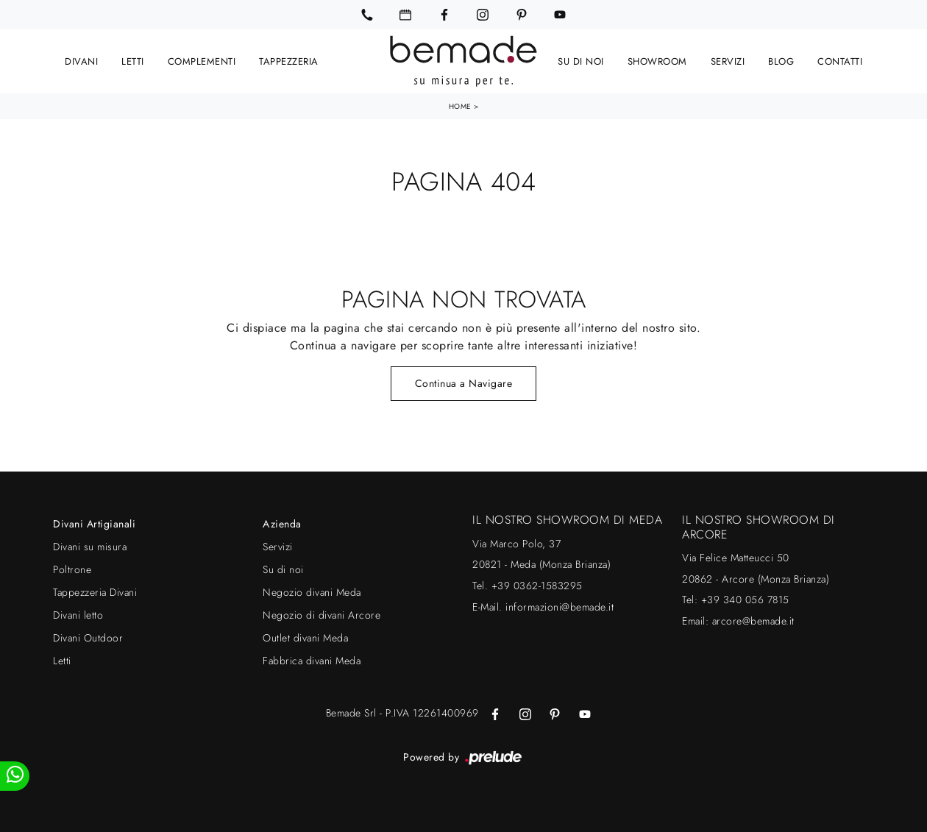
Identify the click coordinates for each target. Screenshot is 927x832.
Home (460, 105)
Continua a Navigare (464, 382)
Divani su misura (90, 545)
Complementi (202, 61)
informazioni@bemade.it (559, 606)
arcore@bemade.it (753, 620)
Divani (81, 61)
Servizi (728, 61)
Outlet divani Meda (305, 637)
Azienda (282, 523)
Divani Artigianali (94, 523)
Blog (781, 61)
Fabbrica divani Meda (311, 660)
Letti (132, 61)
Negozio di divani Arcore (321, 614)
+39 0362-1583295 (537, 584)
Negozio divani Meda (312, 591)
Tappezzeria (289, 61)
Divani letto (78, 614)
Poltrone (72, 568)
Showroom (657, 61)
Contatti (839, 61)
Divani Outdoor (88, 637)
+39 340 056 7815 (745, 598)
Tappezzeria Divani (95, 591)
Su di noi (581, 61)
